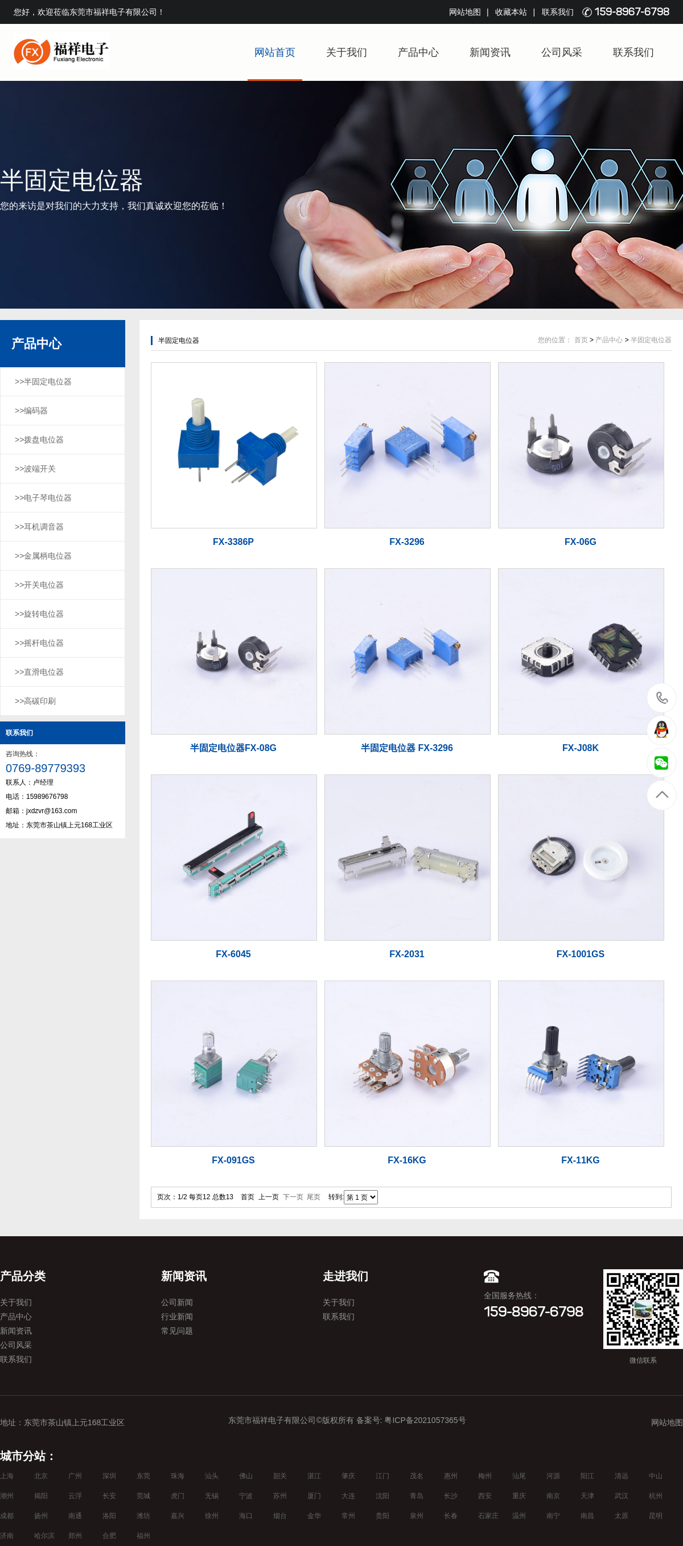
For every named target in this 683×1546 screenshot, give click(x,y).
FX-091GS (233, 1160)
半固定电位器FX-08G (233, 748)
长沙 (451, 1496)
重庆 (519, 1496)
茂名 (416, 1476)
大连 (348, 1496)
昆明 (656, 1516)
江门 (382, 1476)
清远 (621, 1476)
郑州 (75, 1536)
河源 (553, 1476)
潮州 (7, 1496)
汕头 (212, 1476)
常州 (348, 1516)
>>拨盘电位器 (39, 439)
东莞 (143, 1476)
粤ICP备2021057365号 (425, 1420)
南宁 (553, 1516)
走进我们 (345, 1276)
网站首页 (274, 52)
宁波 (246, 1496)
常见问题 (177, 1330)
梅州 (485, 1476)
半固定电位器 (651, 340)
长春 (451, 1516)
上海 (7, 1476)
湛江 (314, 1476)
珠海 (177, 1476)
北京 (41, 1476)
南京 (553, 1496)
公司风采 (561, 52)
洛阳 (109, 1516)
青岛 (416, 1496)
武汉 (621, 1496)
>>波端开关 (35, 468)
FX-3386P (233, 542)
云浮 (75, 1496)
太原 (621, 1516)
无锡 (212, 1496)
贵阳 (382, 1516)
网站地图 (465, 12)
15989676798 (662, 697)
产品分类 (23, 1276)
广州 (75, 1476)
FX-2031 (406, 954)
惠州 (451, 1476)
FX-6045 (233, 954)
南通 (75, 1516)
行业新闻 (177, 1316)
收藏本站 (511, 12)
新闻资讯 (490, 52)
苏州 (280, 1496)
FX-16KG (407, 1160)
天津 (587, 1496)
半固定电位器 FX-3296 (407, 748)
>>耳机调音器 (39, 526)
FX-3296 (406, 542)
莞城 (143, 1496)
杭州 (656, 1496)
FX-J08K (580, 748)
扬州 (41, 1516)
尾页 (313, 1197)
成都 (7, 1516)
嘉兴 (177, 1516)
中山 (656, 1476)
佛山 (246, 1476)
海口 (246, 1516)
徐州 (212, 1516)
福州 (143, 1536)
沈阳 (382, 1496)
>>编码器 (31, 410)
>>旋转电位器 (39, 613)
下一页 (293, 1197)
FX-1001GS (580, 954)
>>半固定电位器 (43, 381)
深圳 (109, 1476)
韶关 (280, 1476)
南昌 (587, 1516)
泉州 (416, 1516)
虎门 (177, 1496)
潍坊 (143, 1516)
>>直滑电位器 (39, 671)
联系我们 (558, 12)
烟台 (280, 1516)
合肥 (109, 1536)
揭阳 (41, 1496)
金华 (314, 1516)
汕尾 (519, 1476)
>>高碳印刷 (35, 701)
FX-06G (580, 542)
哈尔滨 (44, 1536)
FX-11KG (580, 1160)
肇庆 (348, 1476)
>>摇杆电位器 (39, 642)
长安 (109, 1496)
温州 (519, 1516)
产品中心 (418, 52)
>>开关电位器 (39, 584)
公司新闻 (177, 1302)
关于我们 (346, 52)
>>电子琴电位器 (43, 497)
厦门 (314, 1496)
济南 (7, 1536)
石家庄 (488, 1516)
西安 (485, 1496)
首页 (581, 340)
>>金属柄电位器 (43, 555)
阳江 (587, 1476)
